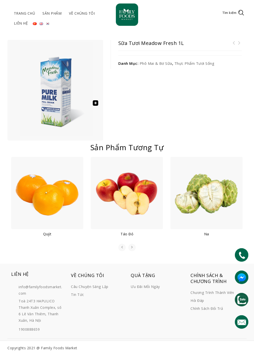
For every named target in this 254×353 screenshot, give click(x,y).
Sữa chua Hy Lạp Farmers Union (239, 46)
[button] (95, 103)
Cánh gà (234, 46)
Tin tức (77, 294)
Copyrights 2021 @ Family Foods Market (42, 348)
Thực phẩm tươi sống (194, 63)
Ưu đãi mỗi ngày (145, 286)
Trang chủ (24, 13)
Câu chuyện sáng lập (89, 286)
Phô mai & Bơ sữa (156, 63)
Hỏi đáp (197, 300)
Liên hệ (21, 23)
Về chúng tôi (82, 13)
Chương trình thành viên (212, 292)
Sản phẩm (52, 13)
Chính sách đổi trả (206, 308)
